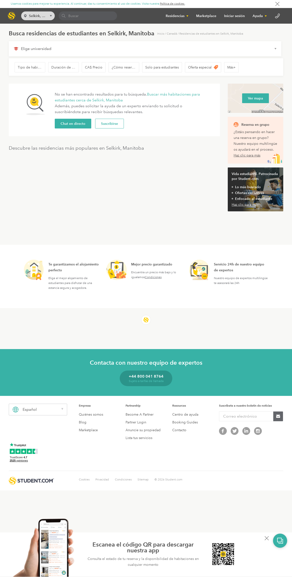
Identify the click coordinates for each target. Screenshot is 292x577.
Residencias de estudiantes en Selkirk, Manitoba (211, 34)
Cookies (84, 479)
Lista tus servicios (139, 438)
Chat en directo (73, 123)
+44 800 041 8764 (146, 376)
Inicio (160, 34)
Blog (82, 422)
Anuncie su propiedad (143, 430)
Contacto (179, 430)
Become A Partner (140, 414)
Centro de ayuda (185, 414)
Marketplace (206, 16)
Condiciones (153, 277)
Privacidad (102, 479)
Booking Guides (185, 422)
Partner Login (136, 422)
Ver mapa (255, 98)
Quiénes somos (91, 414)
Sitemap (143, 479)
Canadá (172, 34)
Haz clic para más (247, 155)
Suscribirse (109, 123)
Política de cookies (172, 4)
